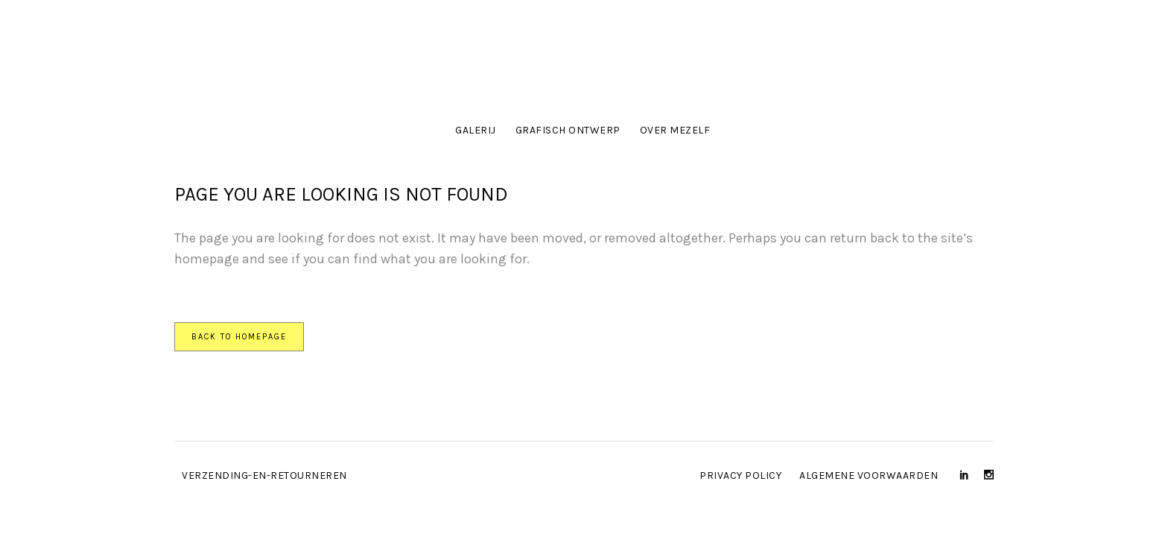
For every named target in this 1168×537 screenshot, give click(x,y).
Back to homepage (239, 337)
